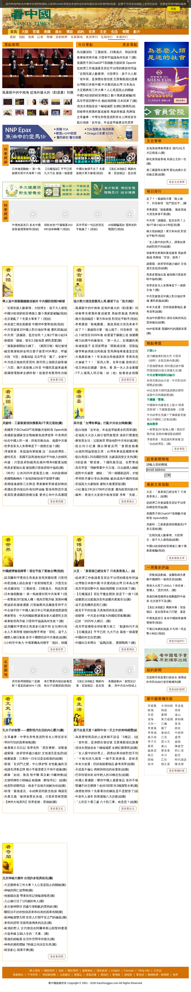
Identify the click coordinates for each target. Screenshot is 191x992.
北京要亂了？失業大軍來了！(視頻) (27, 318)
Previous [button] (12, 156)
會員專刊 (92, 36)
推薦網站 (18, 974)
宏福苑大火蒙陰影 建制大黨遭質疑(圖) (100, 484)
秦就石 (165, 732)
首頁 (13, 32)
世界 (92, 32)
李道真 (179, 705)
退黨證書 (91, 974)
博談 (69, 32)
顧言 (178, 755)
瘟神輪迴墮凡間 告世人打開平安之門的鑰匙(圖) (35, 917)
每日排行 (154, 191)
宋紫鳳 (152, 705)
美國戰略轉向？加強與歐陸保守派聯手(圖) (32, 478)
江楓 (164, 723)
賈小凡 (165, 741)
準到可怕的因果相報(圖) (20, 742)
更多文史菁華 (177, 181)
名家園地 (77, 36)
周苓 (178, 710)
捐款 (61, 970)
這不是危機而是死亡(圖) (91, 604)
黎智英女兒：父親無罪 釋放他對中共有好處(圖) (106, 440)
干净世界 (32, 974)
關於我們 (73, 970)
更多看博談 (127, 649)
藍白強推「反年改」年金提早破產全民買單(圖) (106, 429)
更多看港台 (127, 501)
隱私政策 (102, 970)
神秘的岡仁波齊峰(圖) (18, 890)
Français (129, 970)
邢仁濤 (179, 750)
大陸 (24, 32)
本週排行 (122, 36)
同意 (173, 8)
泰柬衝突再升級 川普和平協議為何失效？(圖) (106, 57)
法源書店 (65, 974)
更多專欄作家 (177, 770)
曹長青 (165, 750)
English (115, 970)
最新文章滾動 (158, 484)
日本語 (158, 970)
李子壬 (152, 741)
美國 (47, 32)
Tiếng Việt (144, 970)
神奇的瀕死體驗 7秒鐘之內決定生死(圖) (30, 944)
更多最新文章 (177, 558)
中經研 (179, 732)
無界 (175, 974)
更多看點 (130, 45)
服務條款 (87, 970)
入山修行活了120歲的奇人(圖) (24, 901)
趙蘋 (178, 741)
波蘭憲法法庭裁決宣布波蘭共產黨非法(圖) (103, 599)
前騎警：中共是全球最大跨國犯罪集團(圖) (103, 615)
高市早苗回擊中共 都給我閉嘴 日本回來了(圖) (107, 100)
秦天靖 (152, 737)
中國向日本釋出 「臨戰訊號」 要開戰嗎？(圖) (105, 642)
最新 (13, 36)
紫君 (151, 746)
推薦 (31, 36)
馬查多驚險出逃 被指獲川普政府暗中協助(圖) (34, 467)
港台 (58, 32)
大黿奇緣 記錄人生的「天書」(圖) (26, 933)
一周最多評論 (158, 567)
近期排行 (107, 36)
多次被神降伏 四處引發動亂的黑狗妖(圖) (31, 906)
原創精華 (62, 36)
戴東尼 (152, 750)
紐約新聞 (154, 670)
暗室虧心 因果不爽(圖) (19, 949)
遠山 (178, 714)
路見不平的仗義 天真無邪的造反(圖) (99, 610)
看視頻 (140, 974)
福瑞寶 (128, 974)
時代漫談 (181, 759)
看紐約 (104, 974)
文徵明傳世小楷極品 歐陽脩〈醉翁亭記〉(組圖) (35, 780)
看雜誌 (78, 974)
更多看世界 (56, 649)
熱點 (22, 36)
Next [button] (134, 156)
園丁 (164, 728)
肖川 (164, 755)
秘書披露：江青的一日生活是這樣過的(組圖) (33, 758)
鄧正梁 (165, 764)
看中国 (33, 16)
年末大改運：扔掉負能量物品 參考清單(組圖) (105, 764)
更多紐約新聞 (177, 689)
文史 (103, 32)
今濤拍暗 (167, 705)
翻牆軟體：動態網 (158, 974)
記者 (40, 36)
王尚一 (152, 723)
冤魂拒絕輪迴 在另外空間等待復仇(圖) (29, 939)
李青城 (152, 732)
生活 (114, 32)
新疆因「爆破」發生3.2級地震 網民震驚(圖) (33, 340)
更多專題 (179, 448)
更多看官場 (127, 379)
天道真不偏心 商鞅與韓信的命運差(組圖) (102, 769)
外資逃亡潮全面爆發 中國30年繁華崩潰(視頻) (34, 324)
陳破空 (179, 746)
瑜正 (151, 755)
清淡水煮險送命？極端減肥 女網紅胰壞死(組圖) (106, 747)
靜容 (178, 728)
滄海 (151, 719)
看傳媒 (116, 974)
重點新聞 (11, 45)
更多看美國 (56, 501)
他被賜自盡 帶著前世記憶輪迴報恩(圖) (29, 895)
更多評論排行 (177, 640)
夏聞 (164, 714)
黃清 (178, 723)
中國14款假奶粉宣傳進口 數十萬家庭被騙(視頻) (35, 313)
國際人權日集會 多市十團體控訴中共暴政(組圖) (35, 637)
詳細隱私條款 (38, 8)
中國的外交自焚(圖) (88, 637)
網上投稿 (34, 970)
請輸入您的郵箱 (156, 464)
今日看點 (85, 45)
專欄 (49, 36)
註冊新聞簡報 (158, 459)
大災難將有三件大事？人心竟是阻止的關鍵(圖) (35, 884)
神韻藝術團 (49, 974)
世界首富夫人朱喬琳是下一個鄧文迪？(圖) (32, 446)
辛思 (151, 714)
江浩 (164, 737)
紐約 (80, 32)
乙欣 (164, 759)
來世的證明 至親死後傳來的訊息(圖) (28, 922)
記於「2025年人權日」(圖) (93, 621)
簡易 (164, 710)
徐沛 (151, 764)
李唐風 (152, 728)
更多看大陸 (56, 379)
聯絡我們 (49, 970)
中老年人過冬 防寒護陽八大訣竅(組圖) (100, 796)
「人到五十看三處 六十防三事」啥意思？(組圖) (106, 802)
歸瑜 (151, 759)
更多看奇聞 (56, 956)
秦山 (164, 746)
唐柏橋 (179, 719)
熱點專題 (154, 343)
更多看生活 (127, 808)
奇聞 (125, 32)
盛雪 (178, 737)
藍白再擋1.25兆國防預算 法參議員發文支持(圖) (106, 456)
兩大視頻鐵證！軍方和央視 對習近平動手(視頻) (106, 318)
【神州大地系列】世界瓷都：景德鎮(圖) (30, 802)
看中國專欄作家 (160, 699)
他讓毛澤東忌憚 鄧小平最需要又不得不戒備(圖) (35, 769)
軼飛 (151, 710)
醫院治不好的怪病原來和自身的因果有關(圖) (33, 912)
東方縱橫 (167, 719)
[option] (37, 72)
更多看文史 (56, 808)
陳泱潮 (179, 764)
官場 (36, 32)
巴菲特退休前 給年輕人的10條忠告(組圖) (102, 774)
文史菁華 (154, 141)
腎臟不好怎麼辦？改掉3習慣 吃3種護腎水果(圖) (106, 785)
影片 (136, 32)
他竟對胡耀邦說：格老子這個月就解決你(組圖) (35, 785)
